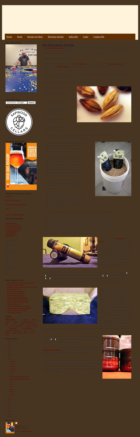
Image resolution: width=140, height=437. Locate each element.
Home (9, 36)
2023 (9, 344)
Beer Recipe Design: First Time (18, 376)
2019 (9, 351)
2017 (9, 356)
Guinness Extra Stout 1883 (13, 227)
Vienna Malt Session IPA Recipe (17, 297)
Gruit (32, 330)
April (11, 386)
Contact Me (98, 36)
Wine (35, 326)
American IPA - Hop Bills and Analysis (20, 308)
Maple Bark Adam (11, 234)
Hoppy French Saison (13, 289)
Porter (28, 326)
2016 (9, 359)
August (12, 371)
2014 (9, 399)
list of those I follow (115, 64)
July (11, 374)
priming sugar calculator (51, 350)
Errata (7, 208)
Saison (14, 324)
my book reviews (63, 66)
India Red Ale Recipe (14, 304)
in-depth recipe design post (55, 48)
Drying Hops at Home (14, 312)
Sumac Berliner (10, 236)
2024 (9, 341)
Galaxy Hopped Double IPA (15, 295)
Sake (25, 332)
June (11, 381)
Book (19, 36)
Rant (26, 330)
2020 (9, 349)
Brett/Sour (10, 319)
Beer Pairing (32, 332)
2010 (9, 409)
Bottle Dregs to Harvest (12, 200)
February (12, 391)
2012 (9, 404)
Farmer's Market (17, 332)
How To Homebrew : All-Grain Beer (19, 306)
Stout (16, 322)
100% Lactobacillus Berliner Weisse (18, 299)
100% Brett (19, 326)
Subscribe (73, 36)
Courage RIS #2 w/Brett (12, 225)
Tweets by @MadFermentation (14, 214)
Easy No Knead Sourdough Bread (18, 302)
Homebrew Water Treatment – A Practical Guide (21, 287)
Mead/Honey (13, 328)
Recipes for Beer (35, 36)
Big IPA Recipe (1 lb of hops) (16, 291)
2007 (9, 416)
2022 (9, 346)
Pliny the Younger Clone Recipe (17, 310)
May (11, 384)
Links (85, 36)
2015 (9, 396)
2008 (9, 414)
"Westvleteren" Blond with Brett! (19, 379)
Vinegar (7, 334)
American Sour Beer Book (13, 330)
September (13, 369)
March (12, 389)
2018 (9, 354)
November (13, 364)
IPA (6, 324)
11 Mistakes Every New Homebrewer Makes (20, 282)
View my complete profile (23, 431)
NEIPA (22, 324)
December (13, 361)
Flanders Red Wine (11, 231)
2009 (9, 411)
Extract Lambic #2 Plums (13, 229)
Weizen (7, 332)
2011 (9, 406)
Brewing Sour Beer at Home (15, 285)
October (12, 366)
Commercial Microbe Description (15, 204)
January (12, 394)
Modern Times (27, 322)
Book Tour (8, 196)
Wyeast (101, 241)
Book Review (32, 324)
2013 (9, 401)
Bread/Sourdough (27, 328)
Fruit (25, 319)
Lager (10, 326)
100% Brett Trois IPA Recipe (16, 293)
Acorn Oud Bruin (10, 223)
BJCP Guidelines (80, 64)
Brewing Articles (56, 36)
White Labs (120, 238)
